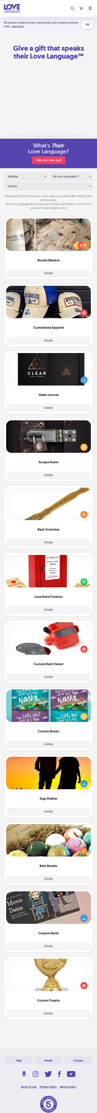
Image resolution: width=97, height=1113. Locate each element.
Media (48, 1060)
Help (19, 1060)
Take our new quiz (48, 160)
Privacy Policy (48, 1087)
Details (48, 273)
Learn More (17, 26)
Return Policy (68, 1087)
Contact (78, 1060)
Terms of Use (29, 1087)
